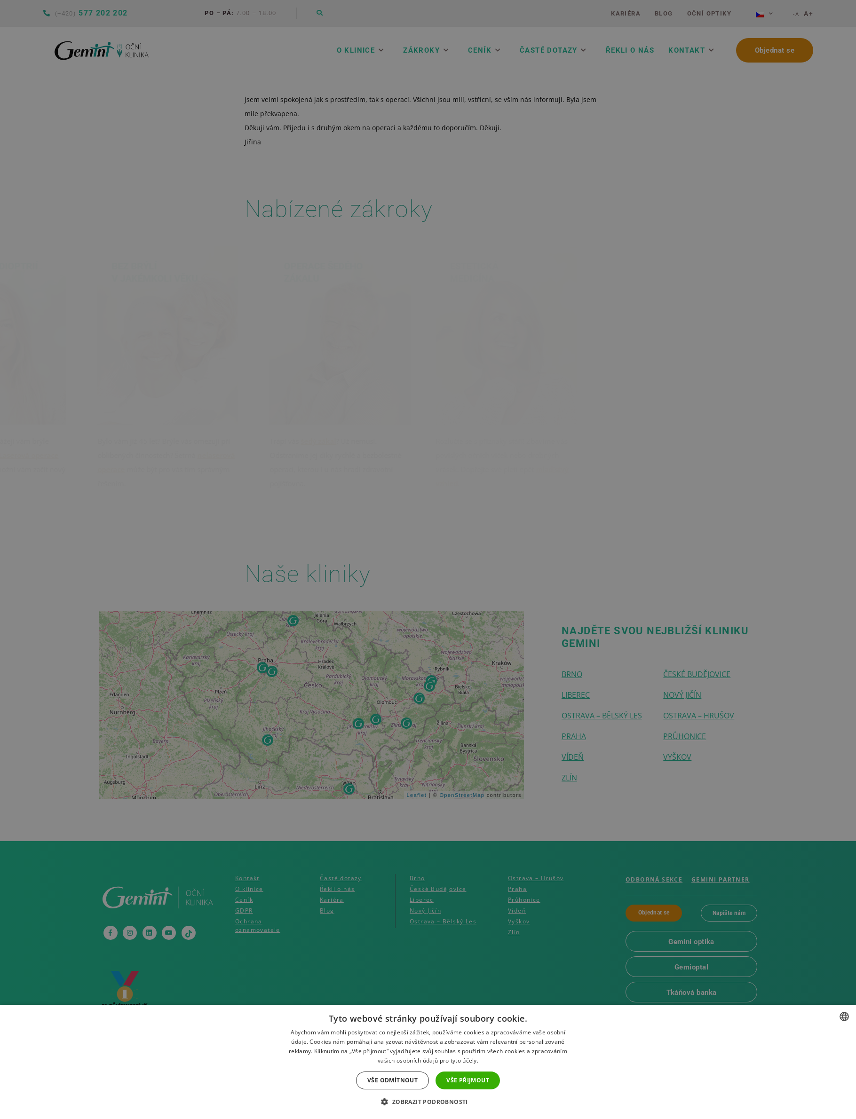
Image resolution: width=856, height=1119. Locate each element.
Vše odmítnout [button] (392, 1080)
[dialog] (428, 559)
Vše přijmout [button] (467, 1080)
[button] (428, 1102)
